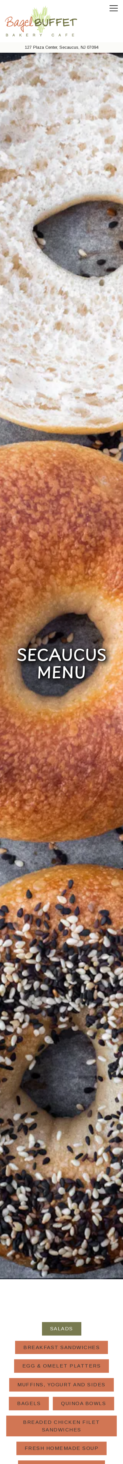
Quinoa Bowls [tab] (83, 1156)
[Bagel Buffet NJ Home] (41, 21)
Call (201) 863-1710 (62, 1422)
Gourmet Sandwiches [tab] (61, 1257)
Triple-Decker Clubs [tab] (61, 1220)
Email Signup (61, 1455)
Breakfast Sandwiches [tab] (61, 1100)
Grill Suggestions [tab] (61, 1238)
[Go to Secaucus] (61, 47)
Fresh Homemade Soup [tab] (62, 1201)
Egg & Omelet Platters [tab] (61, 1118)
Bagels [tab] (29, 1156)
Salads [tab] (61, 1081)
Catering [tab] (61, 1276)
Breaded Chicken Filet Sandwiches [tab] (61, 1178)
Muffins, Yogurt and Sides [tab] (61, 1137)
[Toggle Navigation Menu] (113, 8)
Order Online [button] (61, 1439)
